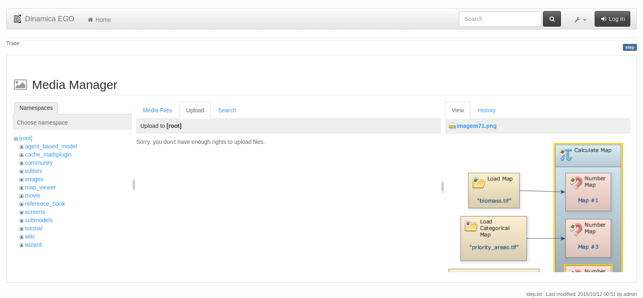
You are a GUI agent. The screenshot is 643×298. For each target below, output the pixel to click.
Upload (195, 110)
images (34, 179)
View (457, 110)
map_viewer (40, 187)
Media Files (157, 110)
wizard (33, 244)
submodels (39, 220)
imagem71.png (476, 126)
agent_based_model (51, 146)
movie (32, 195)
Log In (612, 19)
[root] (25, 138)
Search (227, 110)
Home (99, 19)
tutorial (33, 228)
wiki (29, 236)
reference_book (45, 203)
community (39, 162)
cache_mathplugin (48, 154)
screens (35, 212)
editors (33, 171)
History (487, 110)
